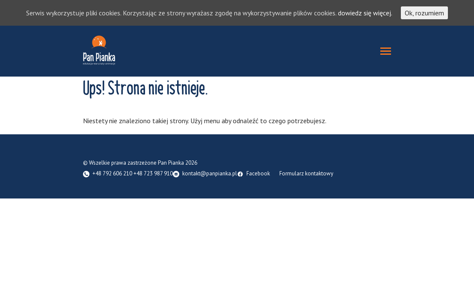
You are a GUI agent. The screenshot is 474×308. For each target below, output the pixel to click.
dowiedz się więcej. (365, 13)
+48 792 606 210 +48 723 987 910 (132, 174)
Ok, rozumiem (424, 13)
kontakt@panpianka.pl (209, 174)
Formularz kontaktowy (306, 174)
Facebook (258, 174)
